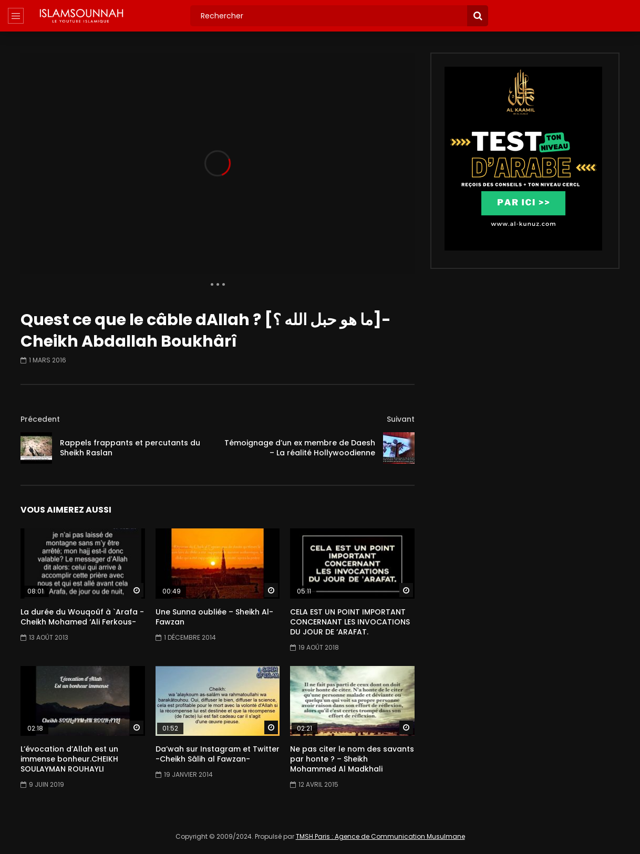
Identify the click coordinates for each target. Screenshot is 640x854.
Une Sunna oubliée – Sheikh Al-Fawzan (214, 617)
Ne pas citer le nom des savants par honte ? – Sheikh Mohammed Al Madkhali (352, 759)
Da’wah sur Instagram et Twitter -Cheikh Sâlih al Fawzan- (218, 754)
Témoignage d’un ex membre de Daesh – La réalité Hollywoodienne (299, 448)
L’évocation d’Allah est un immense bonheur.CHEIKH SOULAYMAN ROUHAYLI (69, 759)
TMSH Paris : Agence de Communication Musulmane (380, 836)
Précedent (40, 419)
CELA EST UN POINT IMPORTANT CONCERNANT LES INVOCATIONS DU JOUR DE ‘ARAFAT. (350, 622)
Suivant (401, 419)
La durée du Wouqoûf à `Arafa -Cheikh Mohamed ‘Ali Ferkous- (82, 617)
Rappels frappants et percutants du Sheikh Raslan (130, 448)
